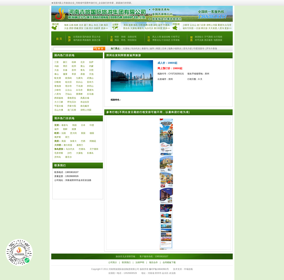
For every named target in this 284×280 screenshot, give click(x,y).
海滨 (106, 25)
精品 (117, 40)
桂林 (76, 25)
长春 (65, 70)
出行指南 (218, 36)
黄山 (91, 25)
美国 (126, 25)
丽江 (65, 62)
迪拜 (160, 25)
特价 (117, 36)
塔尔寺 (68, 86)
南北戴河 (84, 106)
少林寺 (186, 25)
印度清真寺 (198, 48)
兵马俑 (90, 94)
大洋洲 (57, 145)
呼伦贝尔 (71, 102)
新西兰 (80, 145)
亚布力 (90, 82)
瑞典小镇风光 (174, 48)
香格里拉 (71, 98)
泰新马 (140, 28)
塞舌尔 (68, 157)
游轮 (155, 25)
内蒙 (91, 66)
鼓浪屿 (68, 78)
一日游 (197, 28)
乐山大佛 (58, 110)
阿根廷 (93, 141)
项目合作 (153, 262)
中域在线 (188, 269)
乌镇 (56, 66)
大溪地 (133, 28)
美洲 (56, 141)
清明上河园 (85, 110)
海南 (66, 25)
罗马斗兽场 (211, 48)
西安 (81, 28)
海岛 (135, 25)
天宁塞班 (94, 149)
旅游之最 (96, 40)
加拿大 (73, 141)
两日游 (204, 28)
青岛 (82, 70)
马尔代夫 (149, 28)
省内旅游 (77, 40)
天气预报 (208, 36)
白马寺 (228, 25)
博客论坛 (156, 40)
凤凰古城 (84, 98)
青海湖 (57, 86)
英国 (83, 133)
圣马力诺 (187, 48)
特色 (123, 40)
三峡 (101, 25)
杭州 (74, 66)
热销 (123, 36)
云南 (71, 25)
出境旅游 (77, 36)
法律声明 (139, 262)
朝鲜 (65, 129)
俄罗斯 (57, 137)
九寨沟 (79, 78)
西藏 (76, 28)
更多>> (104, 28)
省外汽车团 (188, 28)
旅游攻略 (166, 36)
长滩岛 (90, 153)
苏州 (74, 70)
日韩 (140, 25)
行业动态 (166, 40)
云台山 (193, 25)
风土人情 (156, 36)
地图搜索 (218, 40)
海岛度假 (58, 149)
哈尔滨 (68, 82)
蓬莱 (65, 74)
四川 (91, 28)
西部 (71, 28)
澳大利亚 (158, 28)
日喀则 (57, 82)
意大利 (73, 133)
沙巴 (69, 153)
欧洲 (145, 25)
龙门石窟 (71, 110)
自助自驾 (132, 36)
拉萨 (91, 62)
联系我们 (126, 262)
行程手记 (175, 36)
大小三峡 (58, 102)
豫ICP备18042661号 (159, 269)
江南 (86, 28)
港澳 (130, 25)
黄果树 (79, 94)
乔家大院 (71, 106)
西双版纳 (58, 98)
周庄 (65, 66)
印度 (92, 125)
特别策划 (132, 40)
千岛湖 (79, 86)
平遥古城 (58, 106)
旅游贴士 (199, 36)
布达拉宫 (84, 102)
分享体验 (175, 40)
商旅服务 (86, 40)
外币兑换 (199, 40)
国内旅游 (86, 36)
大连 (66, 28)
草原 (74, 74)
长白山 (79, 82)
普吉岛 (126, 28)
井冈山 (90, 86)
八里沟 (221, 28)
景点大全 (96, 36)
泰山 (56, 74)
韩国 (158, 48)
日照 (91, 70)
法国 (63, 133)
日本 (164, 48)
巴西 (83, 141)
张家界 (97, 28)
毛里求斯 (58, 153)
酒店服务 (208, 40)
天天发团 (212, 28)
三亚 (56, 62)
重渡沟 (90, 90)
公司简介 (112, 262)
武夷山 (90, 78)
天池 (91, 74)
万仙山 (68, 94)
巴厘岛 (166, 25)
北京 (81, 25)
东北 (96, 25)
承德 (82, 74)
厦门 (86, 25)
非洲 (150, 25)
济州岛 (57, 157)
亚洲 (56, 125)
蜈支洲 (57, 78)
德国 (92, 133)
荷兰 (67, 137)
